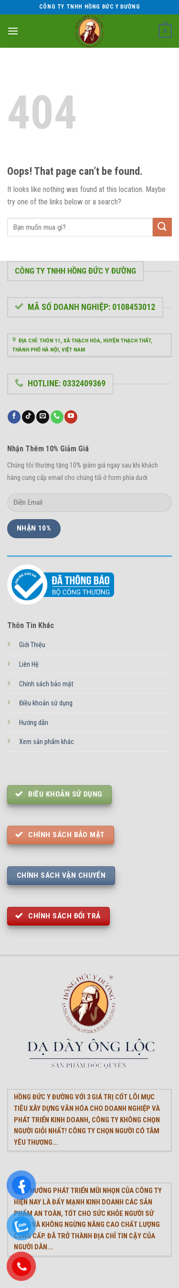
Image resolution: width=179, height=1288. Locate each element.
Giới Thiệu (32, 645)
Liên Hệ (29, 664)
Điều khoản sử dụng (46, 703)
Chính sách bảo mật (46, 684)
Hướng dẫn (33, 723)
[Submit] (162, 227)
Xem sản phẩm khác (46, 742)
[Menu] (13, 31)
